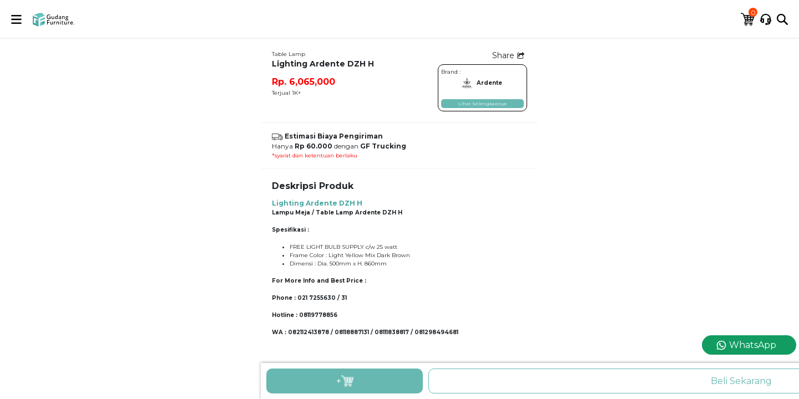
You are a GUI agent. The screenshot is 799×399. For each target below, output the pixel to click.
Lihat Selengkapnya (482, 103)
